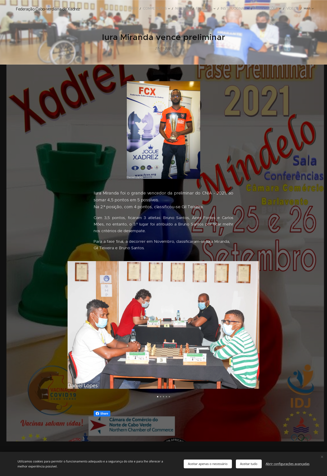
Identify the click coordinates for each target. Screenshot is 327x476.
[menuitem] (109, 8)
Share (102, 413)
